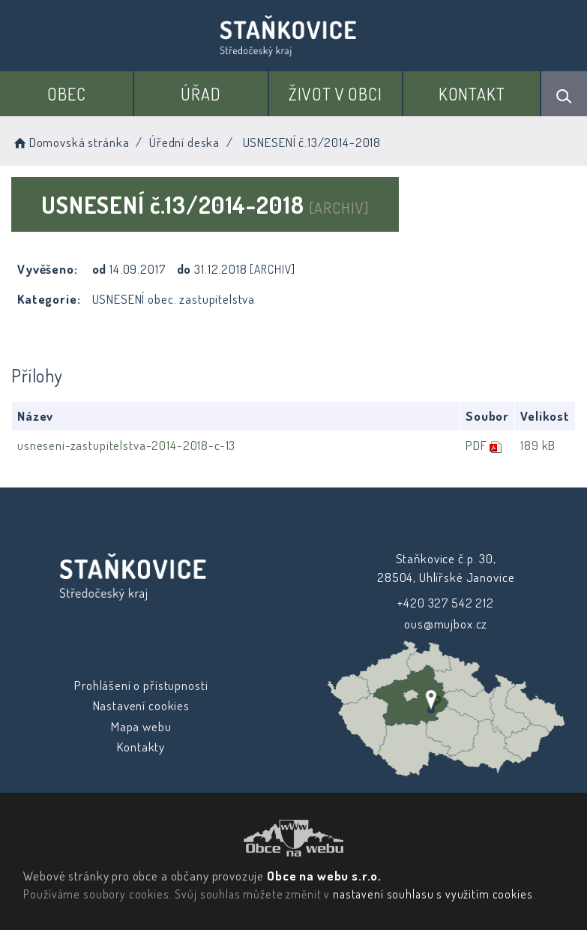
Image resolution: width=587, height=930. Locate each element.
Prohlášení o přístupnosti (141, 685)
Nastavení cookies (140, 705)
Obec (66, 93)
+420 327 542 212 (445, 602)
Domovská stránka (70, 142)
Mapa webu (141, 726)
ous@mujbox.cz (445, 624)
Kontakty (141, 746)
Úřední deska (184, 142)
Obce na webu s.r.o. (324, 876)
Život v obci (335, 93)
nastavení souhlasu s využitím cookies (432, 894)
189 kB (538, 445)
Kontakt (472, 93)
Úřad (200, 93)
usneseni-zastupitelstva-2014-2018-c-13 (126, 445)
